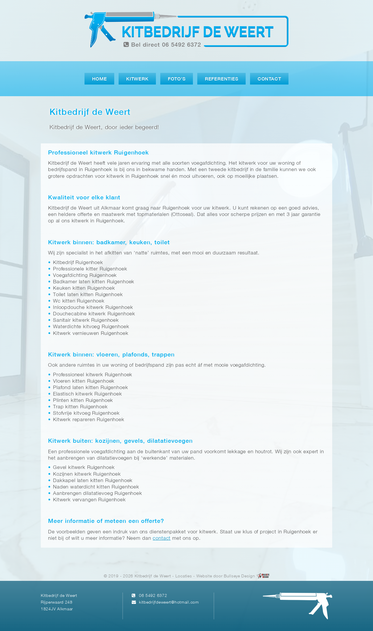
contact (161, 538)
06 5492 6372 (153, 596)
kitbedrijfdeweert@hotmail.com (169, 602)
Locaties (183, 576)
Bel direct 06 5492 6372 (162, 45)
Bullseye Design (239, 576)
